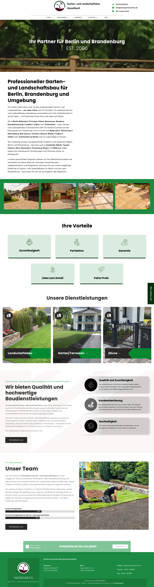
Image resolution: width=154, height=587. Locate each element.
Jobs (106, 18)
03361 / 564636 (129, 570)
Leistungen (61, 18)
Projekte (78, 18)
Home (48, 18)
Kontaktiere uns (16, 440)
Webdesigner (119, 583)
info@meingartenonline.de (132, 566)
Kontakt (92, 18)
